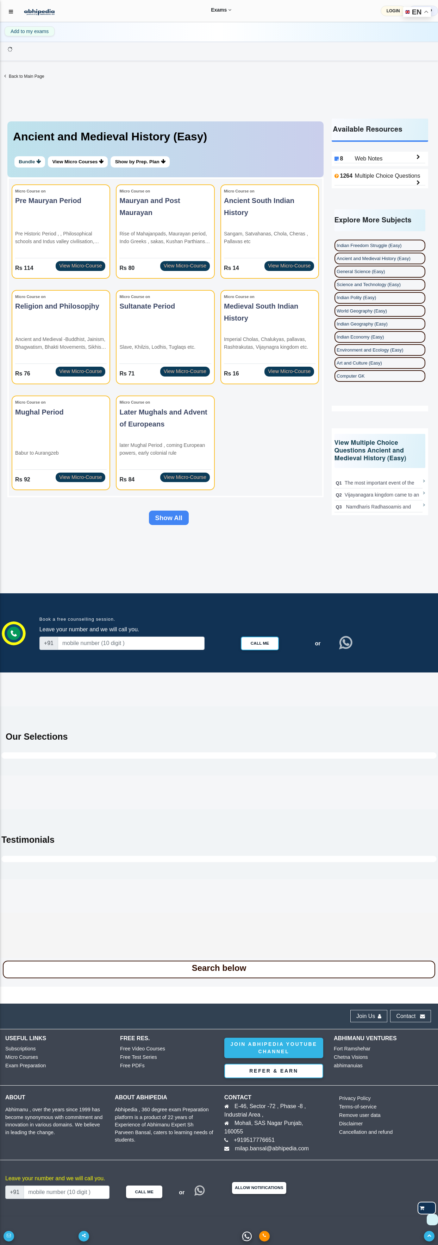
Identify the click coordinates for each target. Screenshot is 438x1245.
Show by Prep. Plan (147, 161)
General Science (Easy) (361, 271)
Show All (168, 518)
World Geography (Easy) (362, 311)
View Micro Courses (82, 161)
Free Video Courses (140, 1049)
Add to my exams (30, 31)
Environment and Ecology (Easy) (370, 350)
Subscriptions (19, 1049)
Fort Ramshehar (350, 1049)
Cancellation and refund (363, 1133)
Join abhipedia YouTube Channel (273, 1048)
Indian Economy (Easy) (360, 337)
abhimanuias (347, 1066)
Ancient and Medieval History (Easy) (374, 258)
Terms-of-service (356, 1107)
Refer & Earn (273, 1071)
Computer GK (350, 376)
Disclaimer (350, 1124)
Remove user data (357, 1116)
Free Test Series (136, 1058)
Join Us (368, 1017)
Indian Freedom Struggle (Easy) (369, 245)
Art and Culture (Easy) (359, 363)
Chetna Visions (349, 1058)
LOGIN (393, 10)
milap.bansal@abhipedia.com (272, 1149)
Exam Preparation (23, 1066)
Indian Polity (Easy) (356, 297)
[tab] (165, 149)
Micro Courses (20, 1058)
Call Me (260, 644)
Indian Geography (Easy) (362, 324)
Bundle (31, 161)
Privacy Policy (353, 1099)
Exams (214, 10)
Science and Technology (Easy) (369, 284)
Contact (410, 1017)
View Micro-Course (80, 265)
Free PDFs (131, 1066)
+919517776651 (254, 1141)
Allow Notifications (259, 1188)
